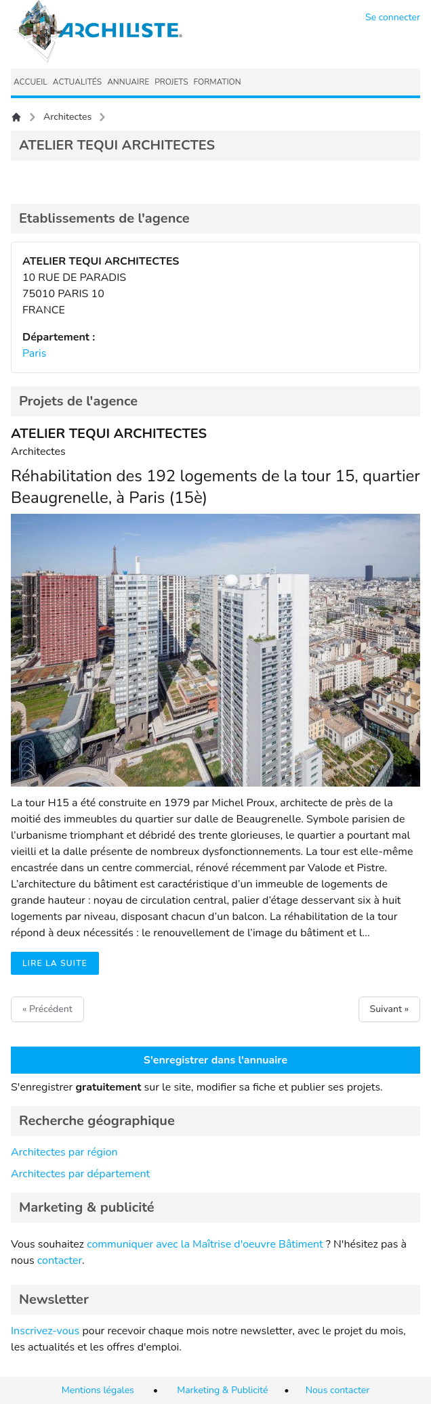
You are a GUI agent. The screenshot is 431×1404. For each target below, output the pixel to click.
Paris (34, 353)
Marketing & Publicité (222, 1390)
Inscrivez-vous (45, 1330)
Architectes (67, 116)
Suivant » (389, 1009)
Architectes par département (80, 1173)
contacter (59, 1260)
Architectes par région (64, 1152)
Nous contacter (338, 1390)
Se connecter (392, 17)
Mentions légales (98, 1390)
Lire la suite (54, 963)
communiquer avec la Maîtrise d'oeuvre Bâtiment (205, 1244)
